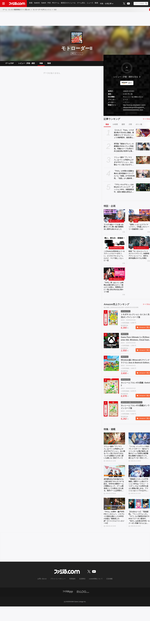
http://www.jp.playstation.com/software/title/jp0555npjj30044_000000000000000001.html (134, 109)
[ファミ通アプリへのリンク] (68, 606)
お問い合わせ (44, 593)
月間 (130, 126)
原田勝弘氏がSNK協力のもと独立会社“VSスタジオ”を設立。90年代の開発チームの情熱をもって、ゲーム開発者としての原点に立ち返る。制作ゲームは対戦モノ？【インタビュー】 (114, 497)
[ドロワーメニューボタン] (3, 3)
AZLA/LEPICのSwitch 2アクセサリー (117, 253)
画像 (41, 64)
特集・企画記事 (107, 3)
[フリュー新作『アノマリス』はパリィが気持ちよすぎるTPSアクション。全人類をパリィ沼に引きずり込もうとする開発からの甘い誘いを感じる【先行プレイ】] (143, 162)
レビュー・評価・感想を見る (126, 79)
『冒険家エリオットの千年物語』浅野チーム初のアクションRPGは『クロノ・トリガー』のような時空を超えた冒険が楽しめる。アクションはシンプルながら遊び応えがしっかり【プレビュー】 (139, 497)
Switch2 (37, 3)
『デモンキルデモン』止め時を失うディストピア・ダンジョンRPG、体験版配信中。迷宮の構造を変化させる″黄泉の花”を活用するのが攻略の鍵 (124, 190)
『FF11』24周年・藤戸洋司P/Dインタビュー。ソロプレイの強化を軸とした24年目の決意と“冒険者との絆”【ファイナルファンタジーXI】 (114, 531)
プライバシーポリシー (59, 593)
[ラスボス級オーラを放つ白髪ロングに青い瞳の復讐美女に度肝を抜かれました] (114, 217)
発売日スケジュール (69, 3)
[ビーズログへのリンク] (83, 606)
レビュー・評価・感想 (26, 64)
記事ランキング (112, 121)
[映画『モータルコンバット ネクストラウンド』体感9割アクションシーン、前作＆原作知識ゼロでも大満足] (139, 247)
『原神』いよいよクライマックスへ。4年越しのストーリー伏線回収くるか (139, 230)
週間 (123, 126)
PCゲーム (56, 3)
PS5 (49, 3)
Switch (44, 3)
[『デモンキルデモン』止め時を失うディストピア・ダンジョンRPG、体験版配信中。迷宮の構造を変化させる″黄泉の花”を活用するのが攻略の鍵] (143, 189)
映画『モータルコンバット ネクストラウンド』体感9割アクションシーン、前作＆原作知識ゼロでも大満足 (139, 262)
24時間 (115, 126)
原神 (135, 223)
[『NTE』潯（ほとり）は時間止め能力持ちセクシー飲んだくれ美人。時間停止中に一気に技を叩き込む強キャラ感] (114, 281)
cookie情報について (94, 593)
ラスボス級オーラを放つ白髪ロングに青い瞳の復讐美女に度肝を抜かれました (114, 230)
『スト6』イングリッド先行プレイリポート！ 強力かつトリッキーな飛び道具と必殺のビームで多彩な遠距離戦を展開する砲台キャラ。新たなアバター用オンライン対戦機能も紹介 (139, 462)
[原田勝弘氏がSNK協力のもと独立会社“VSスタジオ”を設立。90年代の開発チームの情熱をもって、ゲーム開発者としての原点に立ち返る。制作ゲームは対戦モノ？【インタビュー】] (114, 482)
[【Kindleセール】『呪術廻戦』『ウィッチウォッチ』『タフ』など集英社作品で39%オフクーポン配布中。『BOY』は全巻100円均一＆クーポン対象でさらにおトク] (139, 516)
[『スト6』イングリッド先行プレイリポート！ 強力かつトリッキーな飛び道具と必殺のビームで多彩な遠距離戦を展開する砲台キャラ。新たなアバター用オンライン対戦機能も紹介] (139, 447)
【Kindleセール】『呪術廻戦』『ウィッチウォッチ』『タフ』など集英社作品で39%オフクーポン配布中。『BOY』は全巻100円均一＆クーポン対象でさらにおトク (139, 531)
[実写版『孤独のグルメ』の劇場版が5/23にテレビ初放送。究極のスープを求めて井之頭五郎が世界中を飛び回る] (143, 148)
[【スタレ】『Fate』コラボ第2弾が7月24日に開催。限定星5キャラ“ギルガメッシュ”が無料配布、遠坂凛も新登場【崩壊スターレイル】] (143, 135)
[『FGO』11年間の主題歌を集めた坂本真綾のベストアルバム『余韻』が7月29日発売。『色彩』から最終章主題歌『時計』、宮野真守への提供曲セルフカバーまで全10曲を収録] (143, 175)
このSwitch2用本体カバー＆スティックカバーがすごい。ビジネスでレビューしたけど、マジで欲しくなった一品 (114, 262)
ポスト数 (139, 126)
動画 (97, 3)
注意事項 (82, 593)
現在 (107, 126)
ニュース (91, 3)
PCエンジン (127, 99)
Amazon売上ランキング (116, 313)
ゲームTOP (9, 64)
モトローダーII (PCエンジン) (42, 9)
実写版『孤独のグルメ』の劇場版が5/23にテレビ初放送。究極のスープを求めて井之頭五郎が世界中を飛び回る (124, 149)
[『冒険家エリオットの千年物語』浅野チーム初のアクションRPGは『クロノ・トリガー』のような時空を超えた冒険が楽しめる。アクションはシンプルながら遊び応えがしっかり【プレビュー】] (139, 482)
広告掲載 (107, 593)
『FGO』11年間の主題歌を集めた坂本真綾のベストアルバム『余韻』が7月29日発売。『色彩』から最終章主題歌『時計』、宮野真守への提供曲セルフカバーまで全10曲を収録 (124, 176)
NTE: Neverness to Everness (117, 286)
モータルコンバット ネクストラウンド (141, 253)
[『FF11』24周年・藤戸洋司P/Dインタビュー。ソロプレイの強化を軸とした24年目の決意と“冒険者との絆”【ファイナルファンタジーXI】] (114, 516)
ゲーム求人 (82, 3)
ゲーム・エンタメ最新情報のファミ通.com (16, 9)
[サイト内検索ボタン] (141, 3)
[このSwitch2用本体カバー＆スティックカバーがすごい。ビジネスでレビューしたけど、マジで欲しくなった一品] (114, 247)
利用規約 (72, 593)
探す (130, 85)
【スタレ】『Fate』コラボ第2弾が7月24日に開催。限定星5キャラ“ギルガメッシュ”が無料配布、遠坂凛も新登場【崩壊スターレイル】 (124, 136)
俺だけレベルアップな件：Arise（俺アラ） (117, 223)
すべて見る (146, 121)
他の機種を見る (136, 99)
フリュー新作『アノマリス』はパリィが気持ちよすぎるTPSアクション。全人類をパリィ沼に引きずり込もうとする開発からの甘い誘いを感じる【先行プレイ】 (124, 163)
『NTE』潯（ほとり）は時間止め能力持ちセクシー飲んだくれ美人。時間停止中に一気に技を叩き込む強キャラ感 (114, 295)
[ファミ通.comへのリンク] (17, 3)
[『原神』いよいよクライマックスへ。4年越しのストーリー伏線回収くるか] (139, 217)
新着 (31, 3)
